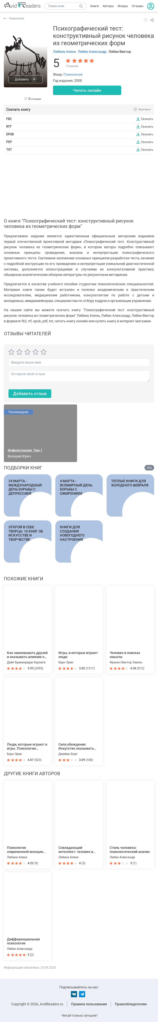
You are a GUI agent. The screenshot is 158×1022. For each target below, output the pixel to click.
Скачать (147, 119)
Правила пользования (89, 1004)
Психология (72, 74)
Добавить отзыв (30, 393)
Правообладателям (131, 1004)
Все (149, 468)
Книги (94, 6)
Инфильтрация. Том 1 (25, 451)
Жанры (123, 6)
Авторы (108, 6)
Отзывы (137, 6)
